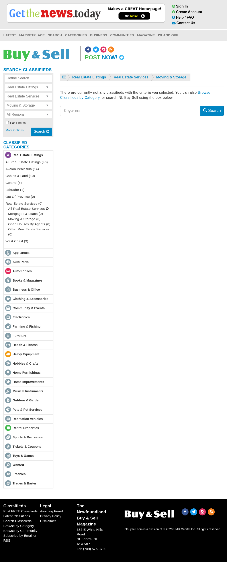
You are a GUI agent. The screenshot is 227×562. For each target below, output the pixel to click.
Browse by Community (20, 531)
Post (104, 57)
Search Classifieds (17, 521)
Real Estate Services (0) (24, 203)
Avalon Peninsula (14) (22, 169)
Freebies (19, 474)
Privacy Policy (50, 516)
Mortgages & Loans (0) (25, 214)
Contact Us (183, 23)
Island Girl (168, 35)
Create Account (187, 12)
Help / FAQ (183, 17)
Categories (76, 35)
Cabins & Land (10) (20, 176)
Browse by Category (18, 526)
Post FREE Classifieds (20, 511)
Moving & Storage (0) (24, 219)
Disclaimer (48, 521)
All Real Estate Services (28, 208)
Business (98, 35)
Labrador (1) (15, 190)
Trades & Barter (24, 483)
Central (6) (14, 183)
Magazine (146, 35)
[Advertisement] (142, 162)
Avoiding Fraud (51, 511)
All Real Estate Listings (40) (27, 162)
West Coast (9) (17, 241)
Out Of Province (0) (20, 196)
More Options (14, 130)
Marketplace (32, 35)
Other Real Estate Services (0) (28, 232)
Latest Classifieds (16, 516)
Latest (9, 35)
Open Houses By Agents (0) (29, 224)
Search (55, 35)
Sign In (180, 6)
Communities (122, 35)
